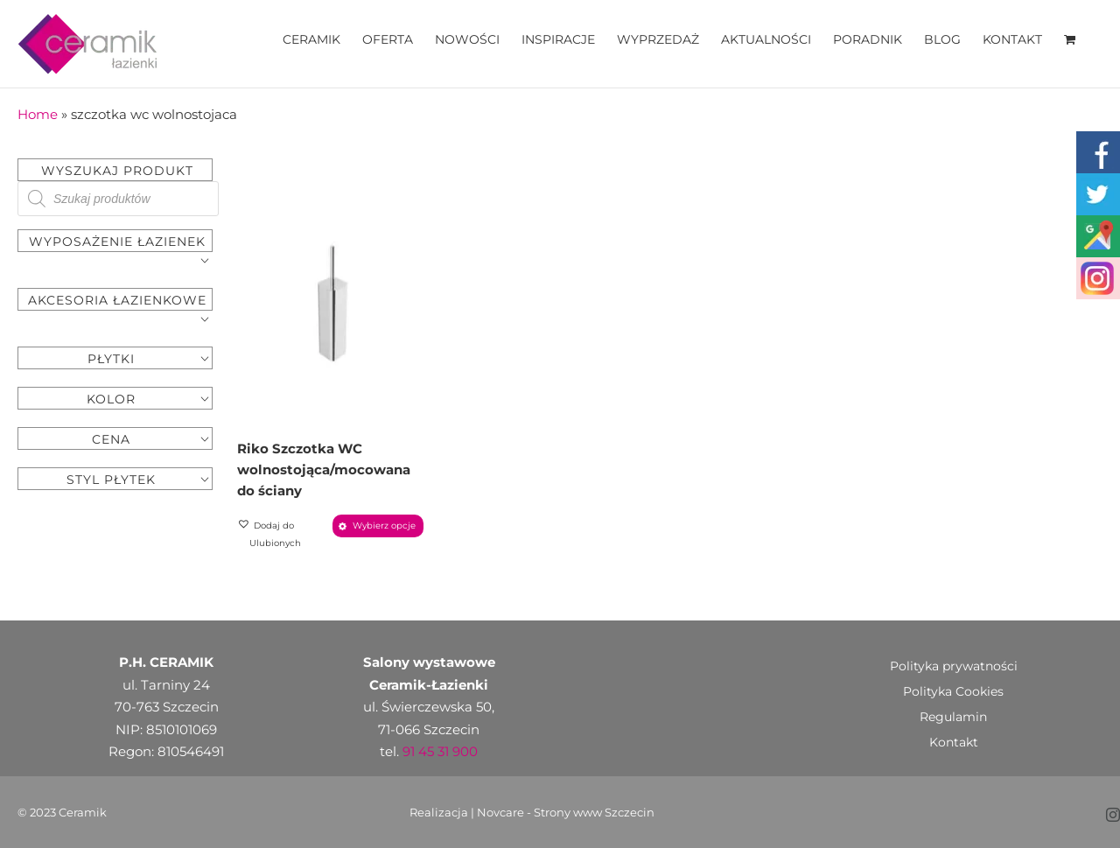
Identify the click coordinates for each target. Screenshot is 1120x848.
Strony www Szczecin (594, 812)
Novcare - (505, 812)
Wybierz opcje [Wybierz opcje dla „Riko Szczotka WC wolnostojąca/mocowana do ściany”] (384, 525)
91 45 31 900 (440, 751)
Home (38, 114)
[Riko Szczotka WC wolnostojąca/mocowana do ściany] (331, 303)
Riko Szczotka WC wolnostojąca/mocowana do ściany (323, 469)
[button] (283, 535)
